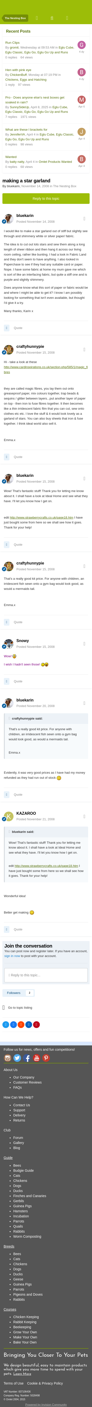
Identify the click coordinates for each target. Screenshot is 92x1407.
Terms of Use (13, 1383)
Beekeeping (22, 1327)
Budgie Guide (23, 1170)
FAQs (17, 1087)
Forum (18, 1138)
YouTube (36, 1058)
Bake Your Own (25, 1342)
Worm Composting (27, 1236)
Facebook (27, 1058)
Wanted (11, 157)
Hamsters (20, 1211)
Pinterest (46, 1058)
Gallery (18, 1143)
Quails (18, 1226)
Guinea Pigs (22, 1206)
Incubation (21, 1216)
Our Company (23, 1077)
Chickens (20, 1181)
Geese (18, 1279)
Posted (35, 221)
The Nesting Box (64, 186)
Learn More (22, 1374)
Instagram (7, 1058)
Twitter (17, 1058)
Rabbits (19, 1231)
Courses (10, 1309)
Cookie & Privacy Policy (45, 1383)
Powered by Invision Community (46, 1405)
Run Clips (12, 42)
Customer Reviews (27, 1082)
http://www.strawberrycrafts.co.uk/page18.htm (41, 517)
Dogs (17, 1186)
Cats (16, 1176)
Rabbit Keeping (24, 1322)
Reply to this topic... (24, 975)
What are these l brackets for (26, 129)
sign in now (12, 956)
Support (19, 1110)
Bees (17, 1165)
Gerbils (18, 1201)
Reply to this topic (46, 198)
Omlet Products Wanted (55, 162)
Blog (16, 1148)
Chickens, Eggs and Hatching (26, 79)
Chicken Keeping (26, 1317)
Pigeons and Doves (27, 1294)
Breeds (9, 1246)
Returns (19, 1120)
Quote (18, 328)
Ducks (18, 1191)
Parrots (18, 1221)
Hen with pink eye (18, 70)
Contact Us (21, 1105)
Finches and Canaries (29, 1196)
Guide (8, 1158)
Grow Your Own (25, 1332)
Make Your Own (25, 1337)
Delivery (19, 1115)
